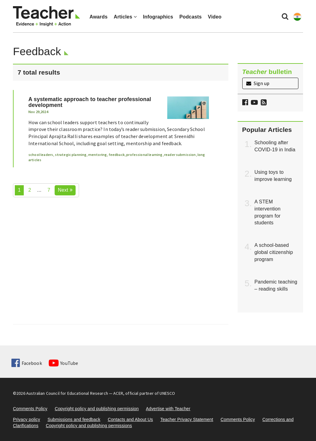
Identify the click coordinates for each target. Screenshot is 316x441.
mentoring (97, 154)
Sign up (257, 83)
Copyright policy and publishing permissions (89, 425)
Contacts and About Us (130, 419)
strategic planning (71, 154)
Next (65, 190)
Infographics (158, 16)
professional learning (144, 154)
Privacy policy (26, 419)
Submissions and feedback (74, 419)
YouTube (63, 363)
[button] (263, 103)
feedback (117, 154)
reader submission (180, 154)
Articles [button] (125, 16)
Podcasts (190, 16)
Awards (98, 16)
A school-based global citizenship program (274, 252)
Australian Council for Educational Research (67, 393)
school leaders (40, 154)
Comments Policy (30, 408)
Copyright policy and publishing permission (97, 408)
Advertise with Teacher (168, 408)
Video (215, 16)
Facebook (26, 363)
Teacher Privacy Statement (186, 419)
